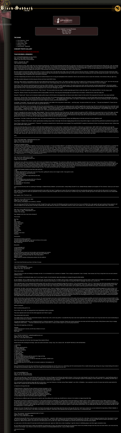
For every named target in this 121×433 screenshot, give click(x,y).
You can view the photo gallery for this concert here (26, 51)
